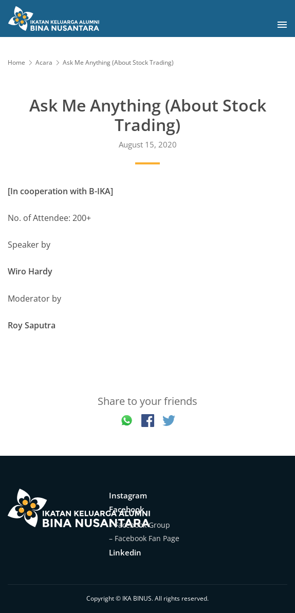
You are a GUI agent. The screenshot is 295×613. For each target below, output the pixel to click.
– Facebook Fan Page (144, 538)
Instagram (128, 495)
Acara (43, 62)
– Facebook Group (139, 525)
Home (16, 62)
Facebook (126, 509)
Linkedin (125, 552)
